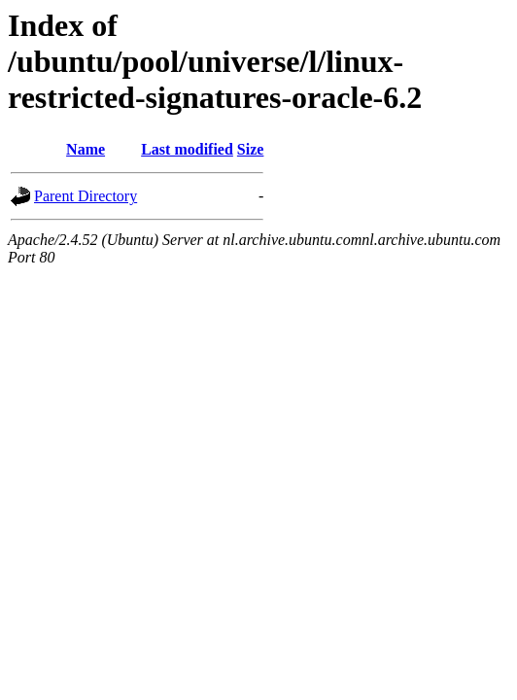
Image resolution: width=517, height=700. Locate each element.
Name (85, 149)
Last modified (187, 149)
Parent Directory (85, 196)
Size (250, 149)
